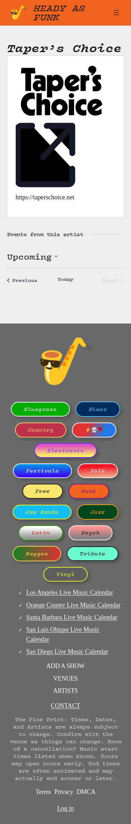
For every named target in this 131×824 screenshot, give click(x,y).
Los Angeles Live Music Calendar (69, 592)
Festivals (42, 470)
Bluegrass (40, 409)
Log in (65, 808)
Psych (90, 532)
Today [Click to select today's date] (65, 279)
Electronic (65, 450)
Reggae (37, 553)
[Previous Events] (22, 280)
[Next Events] (113, 280)
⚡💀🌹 (94, 429)
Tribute (92, 553)
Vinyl (65, 574)
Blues (98, 409)
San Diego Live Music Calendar (67, 651)
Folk (97, 470)
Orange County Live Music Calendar (73, 605)
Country (41, 429)
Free (42, 491)
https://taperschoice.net (45, 197)
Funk (88, 491)
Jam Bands (42, 512)
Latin (40, 532)
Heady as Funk (59, 12)
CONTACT (65, 705)
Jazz (97, 512)
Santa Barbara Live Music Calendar (71, 617)
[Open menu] (116, 12)
